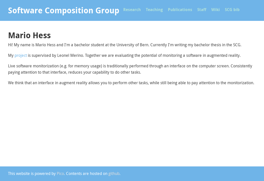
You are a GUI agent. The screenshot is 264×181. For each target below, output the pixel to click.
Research (132, 9)
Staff (201, 9)
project (21, 55)
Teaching (154, 9)
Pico (60, 173)
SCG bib (232, 9)
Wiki (215, 9)
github (113, 173)
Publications (180, 9)
